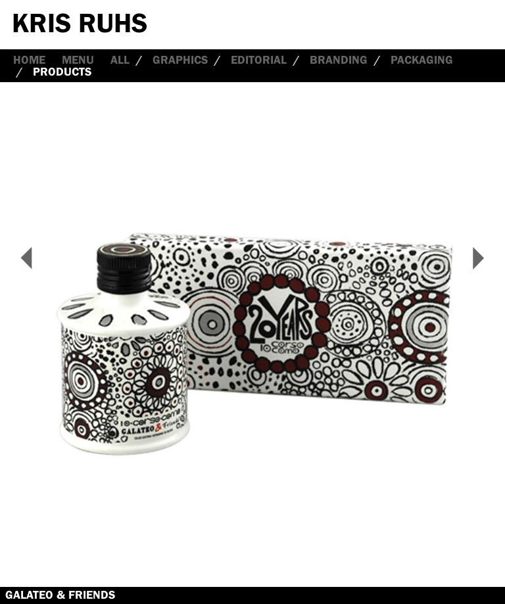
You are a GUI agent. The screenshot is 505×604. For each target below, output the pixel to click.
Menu (78, 59)
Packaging (422, 59)
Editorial (259, 59)
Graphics (180, 59)
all (120, 59)
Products (62, 71)
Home (29, 59)
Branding (339, 59)
